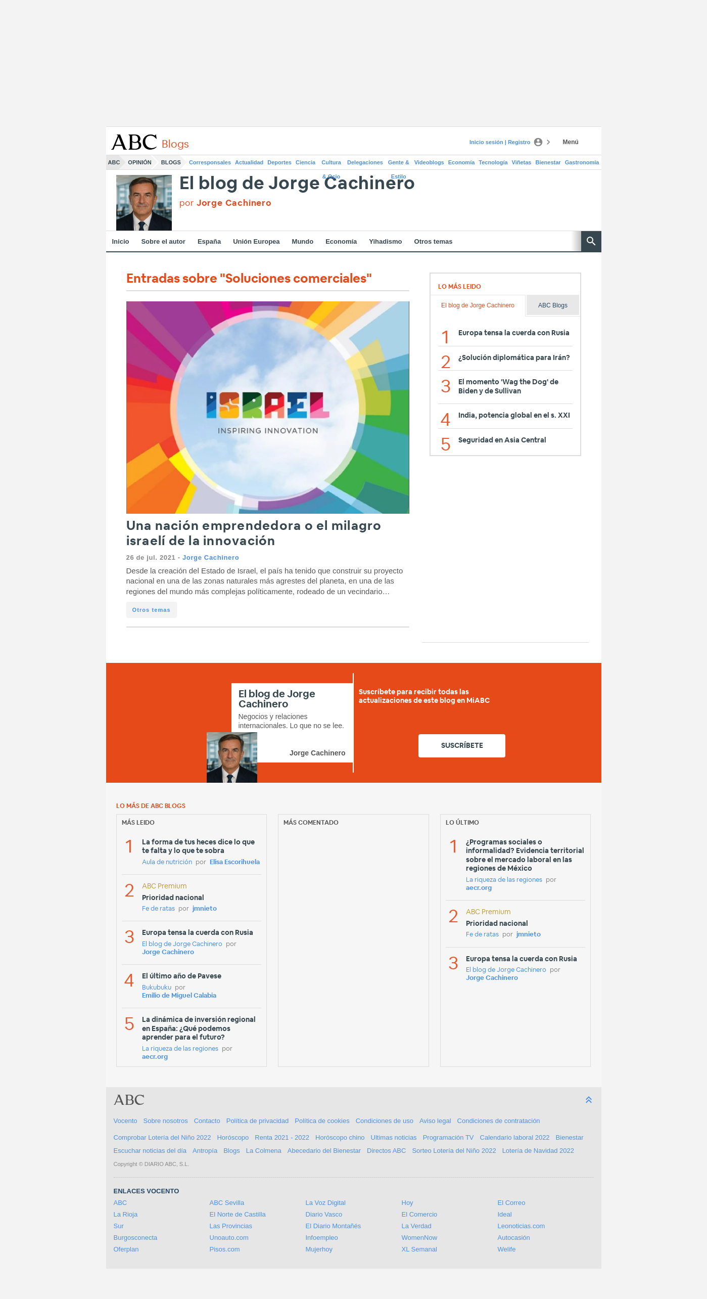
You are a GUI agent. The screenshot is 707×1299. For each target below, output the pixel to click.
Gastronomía (582, 162)
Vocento (125, 1121)
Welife (507, 1249)
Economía (461, 162)
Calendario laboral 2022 (515, 1137)
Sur (119, 1226)
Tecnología (493, 162)
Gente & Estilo (398, 164)
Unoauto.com (229, 1237)
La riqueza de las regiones (180, 1049)
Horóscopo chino (340, 1137)
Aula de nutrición (167, 862)
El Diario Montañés (333, 1226)
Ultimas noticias (394, 1137)
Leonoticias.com (521, 1226)
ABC (114, 162)
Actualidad (249, 162)
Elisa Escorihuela (235, 862)
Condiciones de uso (384, 1121)
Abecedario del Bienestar (324, 1150)
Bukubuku (156, 987)
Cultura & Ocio (331, 164)
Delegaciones (365, 162)
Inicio (120, 241)
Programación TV (448, 1137)
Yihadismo (385, 241)
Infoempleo (322, 1237)
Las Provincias (231, 1226)
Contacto (207, 1121)
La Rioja (126, 1214)
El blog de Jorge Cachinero (297, 184)
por (225, 203)
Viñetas (522, 162)
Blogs (171, 162)
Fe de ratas (158, 909)
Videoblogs (429, 162)
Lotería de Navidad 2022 (538, 1150)
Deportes (279, 162)
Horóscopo (233, 1137)
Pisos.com (225, 1249)
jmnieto (205, 909)
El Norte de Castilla (238, 1214)
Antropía (205, 1150)
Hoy (407, 1202)
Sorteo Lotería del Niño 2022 (454, 1150)
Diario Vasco (324, 1214)
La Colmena (263, 1150)
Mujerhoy (319, 1249)
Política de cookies (322, 1121)
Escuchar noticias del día (150, 1150)
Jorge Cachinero (210, 557)
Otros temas (433, 241)
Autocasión (514, 1237)
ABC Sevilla (227, 1202)
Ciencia (305, 162)
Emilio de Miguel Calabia (179, 996)
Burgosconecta (136, 1237)
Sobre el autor (163, 241)
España (209, 241)
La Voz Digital (326, 1202)
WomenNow (420, 1237)
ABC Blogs (553, 305)
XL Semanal (419, 1249)
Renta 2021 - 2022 (282, 1137)
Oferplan (126, 1249)
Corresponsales (210, 162)
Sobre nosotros (166, 1121)
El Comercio (420, 1214)
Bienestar (548, 162)
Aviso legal (435, 1121)
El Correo (512, 1202)
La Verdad (417, 1226)
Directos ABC (386, 1150)
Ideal (505, 1214)
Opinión (139, 162)
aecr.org (155, 1057)
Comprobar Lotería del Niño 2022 (162, 1137)
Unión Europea (256, 241)
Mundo (303, 241)
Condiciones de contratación (498, 1121)
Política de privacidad (257, 1121)
